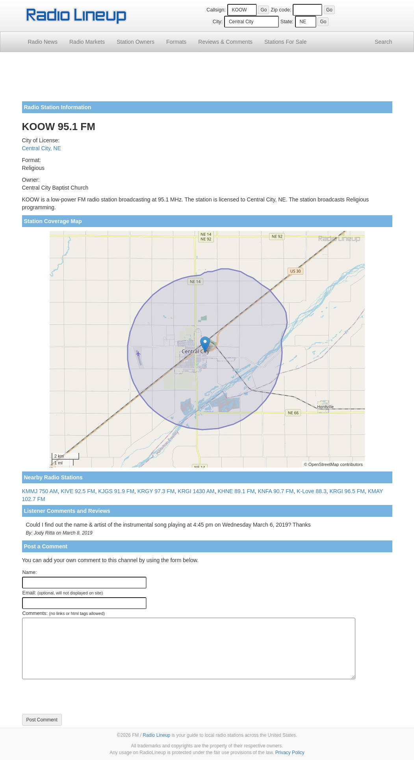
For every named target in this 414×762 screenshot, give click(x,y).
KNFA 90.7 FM (275, 491)
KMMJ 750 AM (40, 491)
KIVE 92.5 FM (78, 491)
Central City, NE (41, 148)
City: (218, 21)
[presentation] (82, 696)
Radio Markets (87, 42)
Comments (225, 42)
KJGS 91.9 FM (116, 491)
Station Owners (135, 42)
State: (286, 21)
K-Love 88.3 (312, 491)
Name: (29, 572)
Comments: (63, 613)
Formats (176, 42)
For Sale (285, 42)
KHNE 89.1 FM (235, 491)
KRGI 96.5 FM (347, 491)
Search (383, 42)
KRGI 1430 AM (196, 491)
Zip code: (281, 10)
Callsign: (215, 10)
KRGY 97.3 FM (156, 491)
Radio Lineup (156, 735)
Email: (62, 593)
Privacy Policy (289, 752)
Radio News (43, 42)
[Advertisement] (207, 79)
